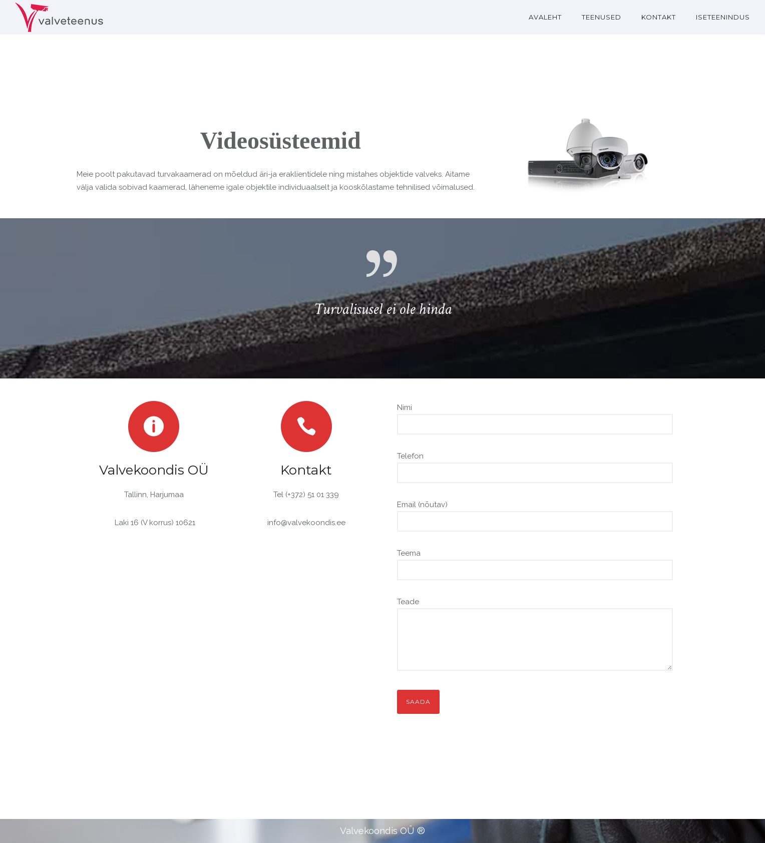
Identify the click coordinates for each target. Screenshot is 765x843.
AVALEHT (545, 17)
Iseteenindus (723, 17)
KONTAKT (658, 17)
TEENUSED (601, 17)
